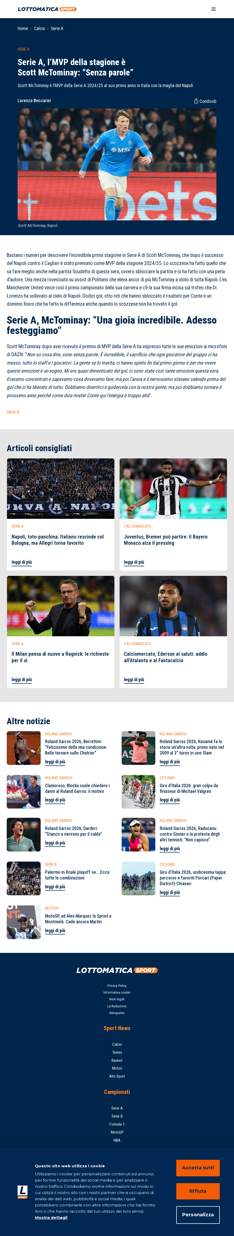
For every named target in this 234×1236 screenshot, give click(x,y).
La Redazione (117, 1006)
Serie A (57, 28)
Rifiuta (197, 1191)
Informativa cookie (117, 992)
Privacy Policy (117, 986)
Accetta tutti (198, 1168)
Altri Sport (117, 1076)
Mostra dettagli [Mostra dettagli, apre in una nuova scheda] (51, 1217)
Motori (117, 1068)
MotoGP (117, 1132)
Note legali (117, 999)
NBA (117, 1140)
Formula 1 (117, 1124)
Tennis (117, 1052)
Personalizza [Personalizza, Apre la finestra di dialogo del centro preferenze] (198, 1215)
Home (23, 28)
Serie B (117, 1116)
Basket (117, 1060)
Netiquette (117, 1013)
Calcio (39, 28)
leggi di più (22, 562)
